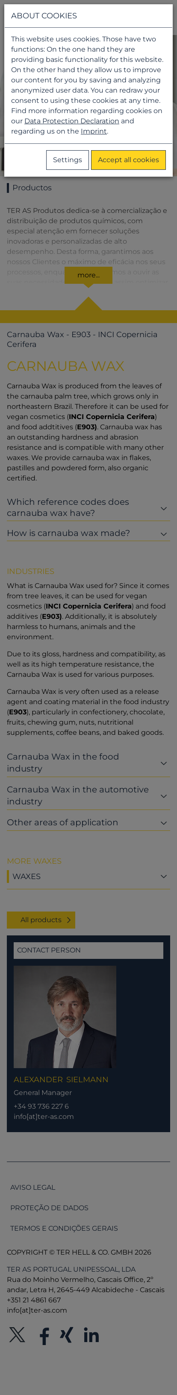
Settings (67, 160)
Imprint (94, 131)
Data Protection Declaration (71, 121)
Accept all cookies (128, 160)
